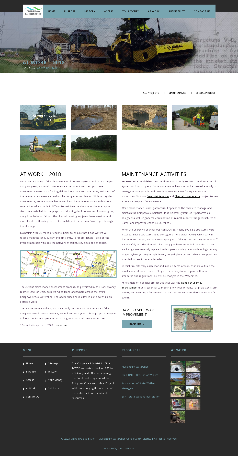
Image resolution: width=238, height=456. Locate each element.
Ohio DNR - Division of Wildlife (140, 375)
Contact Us (32, 396)
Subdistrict (176, 11)
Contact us (202, 11)
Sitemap (53, 363)
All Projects (151, 93)
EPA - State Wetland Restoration (141, 396)
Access (109, 11)
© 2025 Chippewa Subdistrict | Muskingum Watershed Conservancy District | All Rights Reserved (119, 438)
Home (51, 11)
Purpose (69, 11)
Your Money (130, 11)
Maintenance (177, 93)
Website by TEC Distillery (119, 448)
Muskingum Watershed (135, 366)
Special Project (206, 93)
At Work (154, 11)
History (89, 11)
